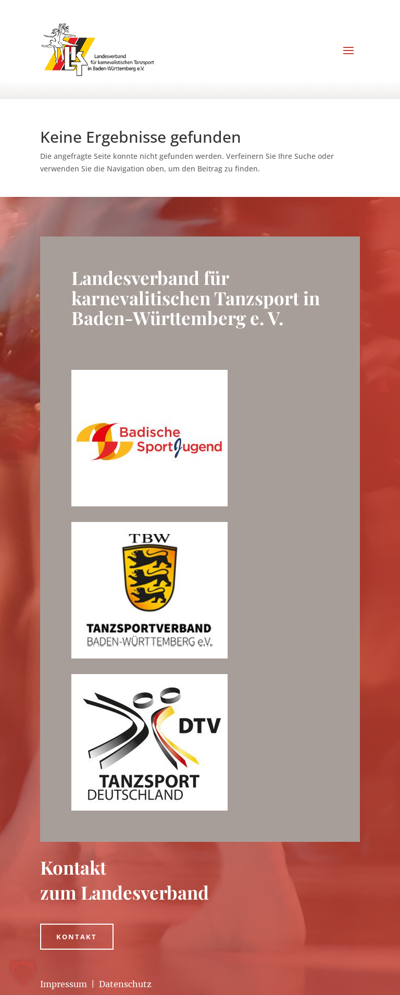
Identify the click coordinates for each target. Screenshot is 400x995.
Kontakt (77, 936)
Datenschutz (125, 984)
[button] (23, 972)
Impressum (63, 984)
